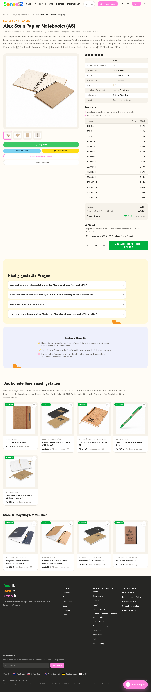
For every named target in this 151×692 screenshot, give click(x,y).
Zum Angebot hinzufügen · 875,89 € (128, 245)
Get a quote (98, 596)
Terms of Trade (129, 588)
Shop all (66, 588)
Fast (65, 615)
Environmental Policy (131, 597)
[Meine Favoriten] (121, 4)
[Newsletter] (26, 665)
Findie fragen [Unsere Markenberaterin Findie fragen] (107, 4)
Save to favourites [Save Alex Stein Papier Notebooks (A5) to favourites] (41, 162)
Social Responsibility (131, 606)
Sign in (136, 4)
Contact (96, 600)
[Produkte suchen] (89, 4)
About (95, 605)
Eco (64, 597)
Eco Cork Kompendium (114, 390)
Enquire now (22, 151)
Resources (97, 634)
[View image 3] (27, 135)
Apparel (66, 610)
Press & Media (99, 609)
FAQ (94, 639)
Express (60, 3)
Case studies (98, 621)
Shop (28, 3)
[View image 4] (37, 135)
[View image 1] (7, 135)
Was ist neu (40, 3)
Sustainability (98, 643)
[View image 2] (17, 135)
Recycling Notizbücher (21, 15)
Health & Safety (129, 610)
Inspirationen (73, 3)
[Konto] (128, 4)
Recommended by (100, 626)
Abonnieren (57, 665)
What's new (68, 592)
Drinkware (67, 601)
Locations (97, 630)
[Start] (13, 3)
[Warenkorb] (145, 4)
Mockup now (60, 151)
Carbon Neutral (129, 601)
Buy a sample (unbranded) (41, 156)
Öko (51, 3)
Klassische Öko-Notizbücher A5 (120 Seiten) (56, 394)
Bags (65, 606)
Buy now (41, 144)
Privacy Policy (128, 592)
